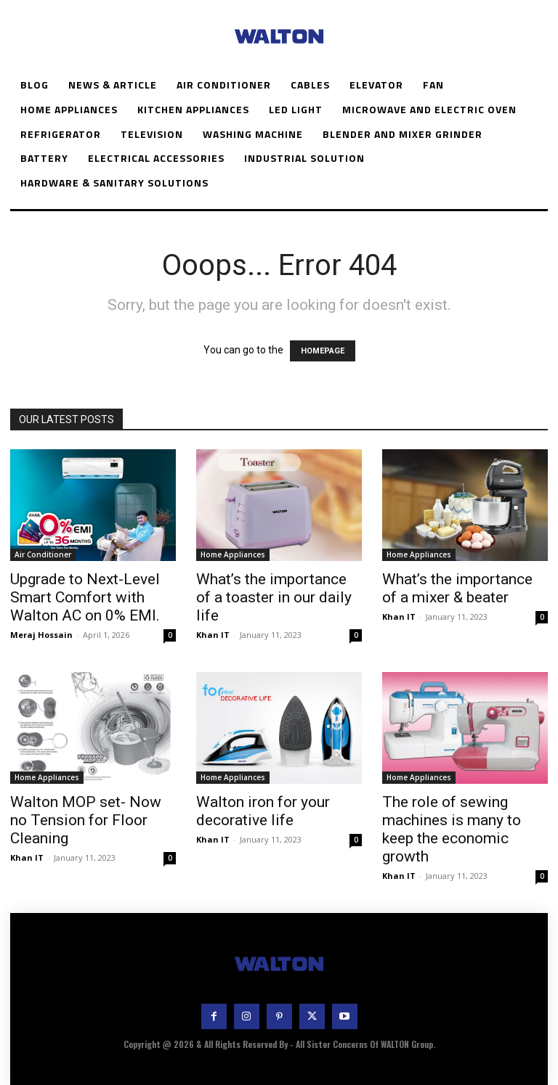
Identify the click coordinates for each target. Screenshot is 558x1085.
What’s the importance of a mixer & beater (457, 588)
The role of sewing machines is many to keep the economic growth (451, 829)
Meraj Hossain (41, 634)
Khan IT (213, 634)
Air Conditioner (43, 554)
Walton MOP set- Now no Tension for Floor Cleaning (85, 820)
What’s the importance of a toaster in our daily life (274, 597)
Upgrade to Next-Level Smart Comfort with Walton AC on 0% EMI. (85, 597)
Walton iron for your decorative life (263, 811)
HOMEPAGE (322, 351)
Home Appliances (233, 554)
